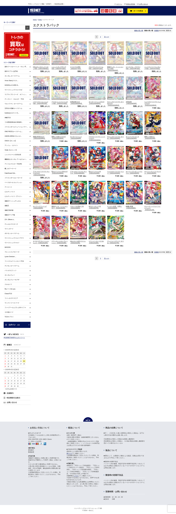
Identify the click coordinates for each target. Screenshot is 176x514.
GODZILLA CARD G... (12, 85)
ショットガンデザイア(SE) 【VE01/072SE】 (59, 67)
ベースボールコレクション (13, 182)
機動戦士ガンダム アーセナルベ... (16, 159)
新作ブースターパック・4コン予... (16, 67)
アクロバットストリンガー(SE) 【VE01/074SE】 (60, 102)
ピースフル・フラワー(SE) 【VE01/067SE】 (133, 67)
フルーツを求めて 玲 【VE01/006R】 (77, 207)
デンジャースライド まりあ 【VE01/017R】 (115, 242)
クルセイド (8, 284)
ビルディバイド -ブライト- (13, 196)
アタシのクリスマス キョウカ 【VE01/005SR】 (78, 172)
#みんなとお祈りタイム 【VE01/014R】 (78, 242)
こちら (76, 476)
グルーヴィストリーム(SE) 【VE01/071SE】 (96, 67)
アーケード (8, 187)
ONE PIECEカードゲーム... (14, 131)
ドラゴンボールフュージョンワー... (16, 127)
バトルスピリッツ (10, 270)
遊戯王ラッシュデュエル (13, 201)
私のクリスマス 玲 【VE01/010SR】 (95, 172)
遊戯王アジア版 (10, 215)
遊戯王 (7, 205)
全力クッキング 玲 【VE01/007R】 (95, 207)
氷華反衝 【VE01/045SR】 (131, 102)
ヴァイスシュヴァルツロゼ (13, 90)
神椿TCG (8, 117)
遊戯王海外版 (9, 210)
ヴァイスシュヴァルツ (12, 243)
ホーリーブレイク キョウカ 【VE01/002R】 (152, 172)
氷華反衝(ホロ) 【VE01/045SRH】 (76, 102)
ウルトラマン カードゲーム (14, 104)
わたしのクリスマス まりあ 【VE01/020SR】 (115, 137)
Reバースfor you (10, 289)
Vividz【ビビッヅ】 (11, 150)
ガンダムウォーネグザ (12, 280)
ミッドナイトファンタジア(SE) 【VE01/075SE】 (152, 67)
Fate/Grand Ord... (10, 173)
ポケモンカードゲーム (12, 233)
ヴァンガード (9, 229)
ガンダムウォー (10, 275)
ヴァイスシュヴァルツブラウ (14, 238)
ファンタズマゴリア (11, 298)
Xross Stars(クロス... (11, 80)
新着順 (156, 30)
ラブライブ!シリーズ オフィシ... (16, 94)
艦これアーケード (10, 168)
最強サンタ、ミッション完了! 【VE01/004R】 (60, 207)
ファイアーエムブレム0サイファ (15, 307)
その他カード (9, 312)
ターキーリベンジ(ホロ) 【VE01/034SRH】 (96, 102)
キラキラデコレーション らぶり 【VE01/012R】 (41, 242)
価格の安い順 (138, 30)
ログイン (119, 4)
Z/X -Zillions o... (10, 219)
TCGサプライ (9, 317)
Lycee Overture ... (10, 256)
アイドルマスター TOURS (13, 164)
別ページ (69, 453)
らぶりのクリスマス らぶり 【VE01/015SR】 (115, 172)
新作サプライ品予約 (11, 71)
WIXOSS (8, 247)
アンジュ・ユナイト (11, 145)
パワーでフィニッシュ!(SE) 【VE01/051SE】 (40, 102)
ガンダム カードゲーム (12, 76)
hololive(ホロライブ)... (12, 113)
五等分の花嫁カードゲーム (13, 108)
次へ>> (106, 37)
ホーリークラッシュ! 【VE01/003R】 (40, 207)
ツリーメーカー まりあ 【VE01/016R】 (96, 242)
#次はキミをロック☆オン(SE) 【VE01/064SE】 (41, 67)
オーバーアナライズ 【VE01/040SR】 (132, 137)
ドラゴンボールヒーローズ (13, 178)
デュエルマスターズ (11, 224)
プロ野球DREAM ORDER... (14, 122)
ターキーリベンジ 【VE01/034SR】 (76, 137)
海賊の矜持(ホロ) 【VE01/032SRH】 (39, 137)
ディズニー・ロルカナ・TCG (14, 99)
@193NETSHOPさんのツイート (14, 337)
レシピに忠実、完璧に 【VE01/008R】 (114, 207)
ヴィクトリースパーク (12, 303)
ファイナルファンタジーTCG (14, 261)
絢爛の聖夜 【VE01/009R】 (131, 207)
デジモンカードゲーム (12, 266)
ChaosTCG (8, 293)
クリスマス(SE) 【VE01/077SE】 (75, 67)
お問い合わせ (143, 4)
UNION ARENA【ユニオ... (13, 136)
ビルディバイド (10, 192)
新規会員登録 (130, 4)
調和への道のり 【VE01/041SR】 (150, 137)
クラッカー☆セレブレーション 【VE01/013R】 (60, 242)
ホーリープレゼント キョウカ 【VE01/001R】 (134, 172)
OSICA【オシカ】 (10, 141)
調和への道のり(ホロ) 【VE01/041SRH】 (59, 137)
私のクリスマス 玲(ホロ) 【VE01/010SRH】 (60, 172)
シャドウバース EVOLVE (13, 155)
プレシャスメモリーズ (12, 252)
